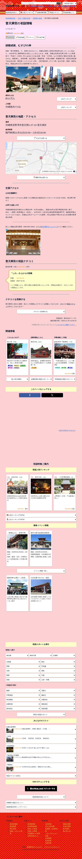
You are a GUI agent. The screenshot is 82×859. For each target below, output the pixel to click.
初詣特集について (69, 12)
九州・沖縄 (72, 6)
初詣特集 (48, 840)
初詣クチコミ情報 (55, 12)
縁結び (43, 695)
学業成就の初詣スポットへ (64, 379)
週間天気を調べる (41, 177)
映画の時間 (67, 824)
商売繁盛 (9, 699)
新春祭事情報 (41, 12)
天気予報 (40, 37)
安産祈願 (44, 708)
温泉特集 (48, 843)
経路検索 (13, 826)
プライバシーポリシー (52, 847)
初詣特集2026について (41, 797)
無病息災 (44, 704)
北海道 (40, 6)
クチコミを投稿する (41, 311)
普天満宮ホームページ (49, 227)
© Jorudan (69, 171)
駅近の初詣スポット (41, 714)
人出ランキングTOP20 (15, 519)
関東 (31, 6)
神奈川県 (33, 655)
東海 (57, 6)
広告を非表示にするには (67, 430)
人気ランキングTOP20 (15, 515)
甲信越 (49, 6)
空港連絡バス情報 (34, 833)
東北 (44, 6)
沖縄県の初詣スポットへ (14, 802)
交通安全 (44, 699)
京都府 (55, 655)
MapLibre (53, 171)
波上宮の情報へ (16, 379)
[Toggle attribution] (74, 171)
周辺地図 (20, 37)
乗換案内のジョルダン (34, 847)
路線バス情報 (32, 828)
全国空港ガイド (33, 836)
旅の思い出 (67, 831)
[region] (41, 158)
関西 (35, 6)
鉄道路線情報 (32, 826)
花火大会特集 (50, 826)
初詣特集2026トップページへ (16, 807)
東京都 (9, 655)
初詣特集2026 (12, 6)
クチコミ (30, 37)
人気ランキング (26, 12)
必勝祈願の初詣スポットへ (40, 379)
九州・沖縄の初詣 (24, 18)
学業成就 (9, 695)
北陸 (54, 6)
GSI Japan (61, 171)
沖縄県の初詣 (37, 18)
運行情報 (13, 828)
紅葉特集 (48, 838)
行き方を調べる (40, 138)
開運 (8, 690)
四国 (65, 6)
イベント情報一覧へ (41, 571)
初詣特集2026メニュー (12, 12)
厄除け (43, 690)
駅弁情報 (66, 828)
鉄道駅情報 (31, 824)
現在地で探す (69, 3)
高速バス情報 (32, 831)
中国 (61, 6)
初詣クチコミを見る (13, 776)
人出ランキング (66, 99)
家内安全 (9, 708)
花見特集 (48, 824)
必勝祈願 (9, 704)
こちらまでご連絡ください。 (66, 325)
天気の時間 (67, 826)
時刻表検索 (14, 824)
